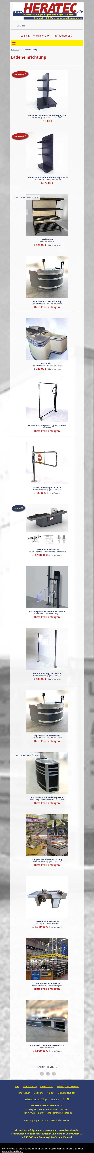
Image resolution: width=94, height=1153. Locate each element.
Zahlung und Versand (68, 1086)
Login (25, 35)
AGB (17, 1086)
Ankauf (50, 1092)
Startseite (15, 49)
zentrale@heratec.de (62, 1112)
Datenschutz (46, 1086)
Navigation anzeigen (14, 43)
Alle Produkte (30, 1086)
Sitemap (54, 1099)
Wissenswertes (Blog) (36, 1099)
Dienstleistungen (66, 1092)
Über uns (38, 1092)
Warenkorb (41, 35)
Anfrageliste (63, 35)
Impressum (24, 1092)
